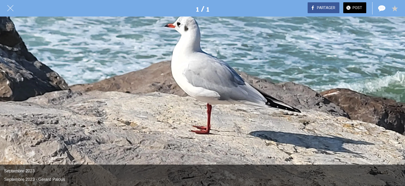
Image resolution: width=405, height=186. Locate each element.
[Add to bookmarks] (394, 8)
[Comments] (381, 8)
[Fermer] (10, 8)
